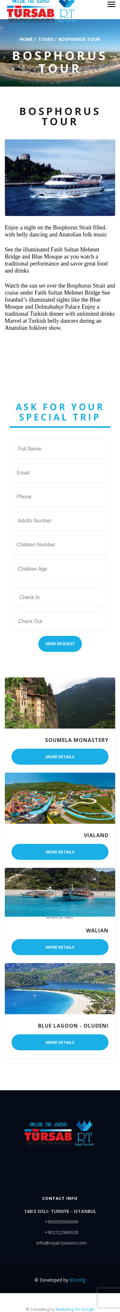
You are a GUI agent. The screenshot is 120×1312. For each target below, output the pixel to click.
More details (60, 757)
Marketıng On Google (75, 1309)
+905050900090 (61, 1222)
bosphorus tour (79, 39)
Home (26, 39)
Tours (45, 39)
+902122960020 (61, 1232)
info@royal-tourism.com (61, 1243)
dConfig (77, 1280)
